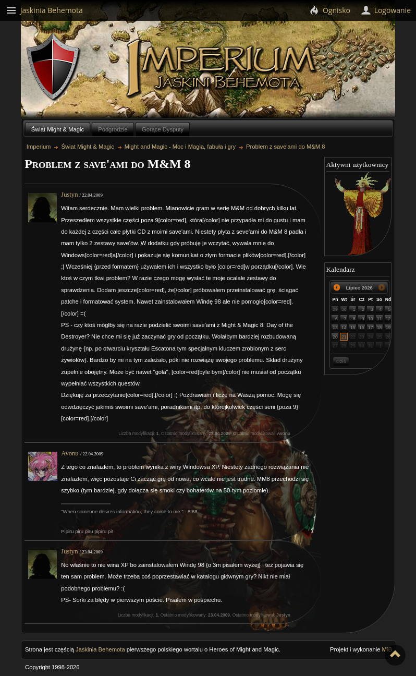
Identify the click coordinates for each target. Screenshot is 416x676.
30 (344, 309)
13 (335, 327)
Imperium (223, 68)
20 (335, 337)
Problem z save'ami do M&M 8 (285, 146)
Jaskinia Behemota (100, 649)
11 (379, 318)
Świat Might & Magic (57, 129)
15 (353, 327)
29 (335, 309)
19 (388, 327)
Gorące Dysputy (162, 129)
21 (344, 337)
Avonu (69, 453)
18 (379, 327)
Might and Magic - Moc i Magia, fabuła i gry (180, 146)
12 (388, 318)
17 (370, 327)
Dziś (341, 361)
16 (361, 327)
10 (370, 318)
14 (344, 327)
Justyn (69, 194)
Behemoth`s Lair (53, 67)
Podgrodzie (113, 129)
